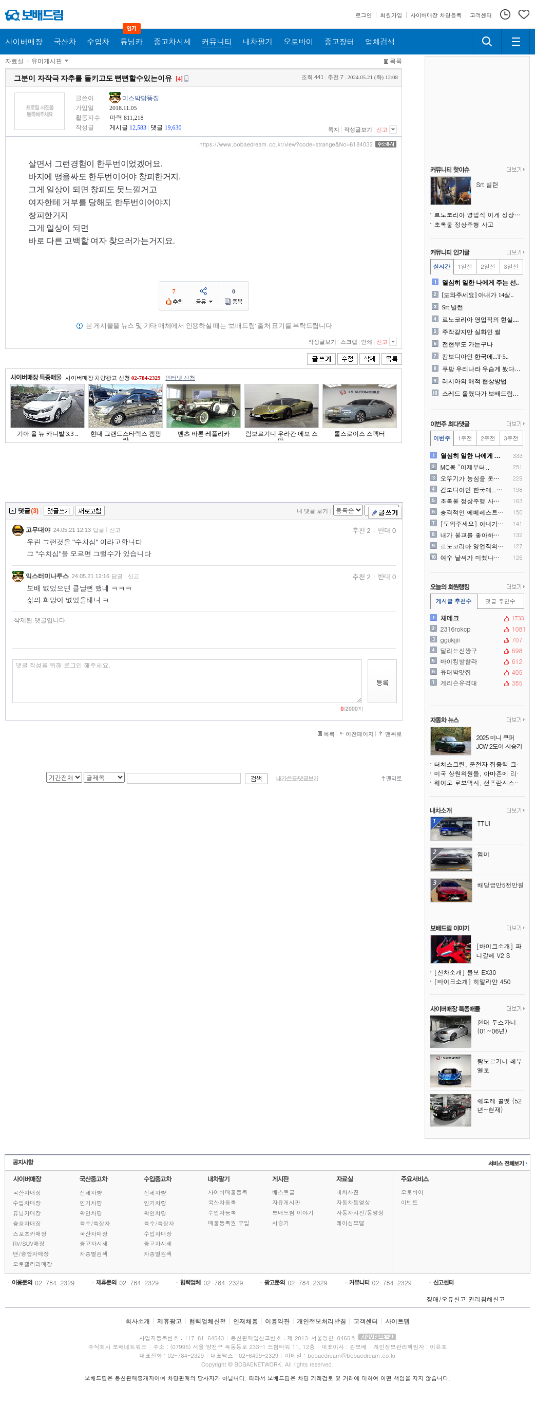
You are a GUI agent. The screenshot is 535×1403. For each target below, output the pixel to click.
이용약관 (277, 1321)
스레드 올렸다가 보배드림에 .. (482, 393)
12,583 (137, 127)
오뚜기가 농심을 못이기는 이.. (473, 478)
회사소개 (137, 1321)
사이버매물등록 (227, 1192)
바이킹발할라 (476, 661)
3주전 (511, 438)
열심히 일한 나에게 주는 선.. (480, 282)
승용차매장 (27, 1223)
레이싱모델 (350, 1223)
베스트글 (283, 1192)
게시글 (118, 127)
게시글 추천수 (454, 601)
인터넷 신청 (180, 378)
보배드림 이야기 (293, 1212)
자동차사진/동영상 (360, 1212)
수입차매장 (27, 1203)
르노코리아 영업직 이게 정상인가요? (479, 214)
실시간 (441, 266)
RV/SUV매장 (29, 1243)
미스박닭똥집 (140, 98)
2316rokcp (476, 629)
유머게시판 (46, 61)
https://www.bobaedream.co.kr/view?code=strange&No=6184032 (286, 144)
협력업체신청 (207, 1321)
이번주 (441, 438)
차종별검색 (94, 1254)
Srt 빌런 (452, 307)
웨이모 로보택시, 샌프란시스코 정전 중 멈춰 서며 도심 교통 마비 (479, 782)
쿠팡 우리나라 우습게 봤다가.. (482, 369)
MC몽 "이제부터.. (465, 467)
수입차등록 (222, 1212)
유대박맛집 (476, 672)
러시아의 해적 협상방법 (474, 381)
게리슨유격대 (476, 683)
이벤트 (409, 1202)
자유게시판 (286, 1202)
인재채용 (245, 1321)
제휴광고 (169, 1321)
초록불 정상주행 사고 (464, 224)
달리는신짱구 (476, 651)
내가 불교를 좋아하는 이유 (473, 535)
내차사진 (347, 1192)
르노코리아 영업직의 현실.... (480, 319)
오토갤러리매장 (32, 1264)
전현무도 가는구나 (467, 344)
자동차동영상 (353, 1202)
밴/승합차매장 (31, 1254)
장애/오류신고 (446, 1299)
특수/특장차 (95, 1223)
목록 (396, 61)
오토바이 (412, 1192)
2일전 (488, 266)
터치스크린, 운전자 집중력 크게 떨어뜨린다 (479, 764)
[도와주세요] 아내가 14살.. (478, 295)
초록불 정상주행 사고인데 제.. (473, 501)
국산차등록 (222, 1202)
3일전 (511, 266)
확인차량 (91, 1213)
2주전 (488, 438)
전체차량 (91, 1192)
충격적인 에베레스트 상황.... (473, 512)
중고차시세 (94, 1243)
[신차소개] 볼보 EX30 (465, 972)
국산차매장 (27, 1192)
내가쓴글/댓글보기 (297, 778)
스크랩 (348, 342)
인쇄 (366, 342)
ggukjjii (476, 640)
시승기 (280, 1223)
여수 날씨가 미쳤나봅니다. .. (473, 557)
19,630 (172, 127)
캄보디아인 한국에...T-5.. (475, 356)
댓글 (156, 127)
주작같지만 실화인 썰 (471, 332)
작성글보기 (358, 129)
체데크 (476, 618)
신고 (382, 129)
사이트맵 (397, 1321)
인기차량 (91, 1203)
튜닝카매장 (27, 1213)
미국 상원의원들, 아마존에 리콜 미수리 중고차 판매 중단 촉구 (479, 773)
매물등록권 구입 (229, 1223)
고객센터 (365, 1321)
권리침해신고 (486, 1299)
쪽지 (333, 129)
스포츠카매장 (30, 1234)
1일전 (464, 266)
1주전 (464, 438)
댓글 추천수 (500, 601)
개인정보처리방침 (321, 1321)
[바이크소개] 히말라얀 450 (472, 981)
